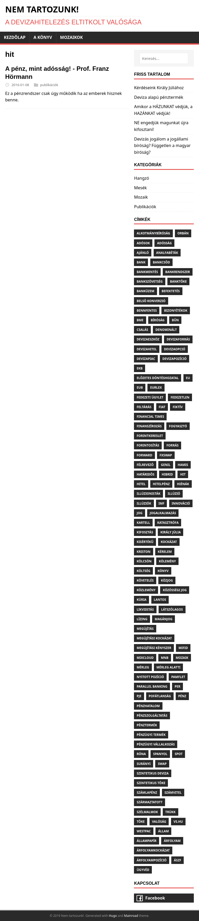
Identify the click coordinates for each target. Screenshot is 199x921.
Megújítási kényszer (154, 648)
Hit (183, 474)
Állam (163, 831)
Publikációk (145, 207)
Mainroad (131, 915)
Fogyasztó (178, 426)
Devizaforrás (178, 339)
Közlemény (146, 590)
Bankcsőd (161, 262)
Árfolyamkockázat (153, 850)
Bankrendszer (177, 272)
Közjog (167, 580)
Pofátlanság (160, 696)
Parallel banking (152, 686)
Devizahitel (147, 349)
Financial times (150, 416)
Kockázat (169, 542)
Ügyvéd (143, 870)
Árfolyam (172, 841)
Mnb (164, 657)
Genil (165, 465)
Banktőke (178, 281)
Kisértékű (145, 542)
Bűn (175, 320)
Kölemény (167, 561)
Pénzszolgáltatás (152, 715)
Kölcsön (144, 561)
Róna (141, 754)
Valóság (159, 821)
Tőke (141, 821)
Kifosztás (145, 532)
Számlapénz (147, 792)
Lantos (160, 599)
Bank (141, 262)
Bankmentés (147, 272)
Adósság (164, 243)
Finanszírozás (149, 426)
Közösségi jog (175, 590)
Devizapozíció (174, 359)
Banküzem (145, 291)
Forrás (172, 445)
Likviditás (145, 609)
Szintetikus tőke (151, 783)
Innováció (181, 503)
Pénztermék (147, 725)
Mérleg (143, 667)
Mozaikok (71, 37)
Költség (143, 571)
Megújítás (145, 628)
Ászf (177, 860)
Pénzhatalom (148, 706)
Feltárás (144, 407)
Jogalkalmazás (163, 513)
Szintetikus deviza (152, 773)
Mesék (140, 188)
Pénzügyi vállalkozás (156, 744)
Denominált (166, 329)
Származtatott (149, 802)
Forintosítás (148, 445)
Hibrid (167, 474)
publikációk (49, 84)
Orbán (183, 233)
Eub (140, 387)
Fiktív (178, 407)
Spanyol (160, 754)
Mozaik (141, 197)
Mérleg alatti (168, 667)
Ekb (140, 368)
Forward (144, 455)
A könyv (42, 37)
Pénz (182, 696)
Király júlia (170, 532)
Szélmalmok (147, 812)
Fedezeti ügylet (150, 397)
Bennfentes (147, 310)
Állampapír (147, 841)
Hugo (113, 915)
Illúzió (174, 493)
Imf (162, 503)
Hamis (183, 465)
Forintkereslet (150, 436)
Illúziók (144, 503)
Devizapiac (146, 359)
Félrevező (145, 465)
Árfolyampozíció (151, 860)
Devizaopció (174, 349)
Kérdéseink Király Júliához (159, 87)
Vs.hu (178, 821)
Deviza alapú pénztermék (158, 97)
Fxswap (166, 455)
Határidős (145, 474)
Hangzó (141, 178)
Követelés (145, 580)
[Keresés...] (164, 58)
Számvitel (173, 792)
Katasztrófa (168, 522)
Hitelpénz (161, 484)
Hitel (141, 484)
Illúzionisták (148, 493)
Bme (140, 320)
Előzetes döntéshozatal (158, 378)
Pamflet (178, 677)
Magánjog (163, 619)
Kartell (143, 522)
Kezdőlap (14, 37)
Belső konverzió (151, 301)
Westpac (144, 831)
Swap (162, 764)
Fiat (162, 407)
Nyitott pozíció (150, 677)
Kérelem (165, 551)
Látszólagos (172, 609)
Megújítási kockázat (154, 638)
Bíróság (158, 320)
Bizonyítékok (175, 310)
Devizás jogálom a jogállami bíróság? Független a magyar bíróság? (162, 145)
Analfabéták (167, 252)
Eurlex (156, 387)
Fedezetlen (179, 397)
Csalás (142, 329)
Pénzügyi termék (151, 734)
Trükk (170, 812)
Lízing (142, 619)
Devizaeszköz (148, 339)
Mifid (183, 648)
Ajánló (143, 252)
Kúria (141, 599)
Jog (139, 513)
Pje (139, 696)
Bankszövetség (149, 281)
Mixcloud (145, 657)
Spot (178, 754)
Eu (188, 378)
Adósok (143, 243)
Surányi (144, 764)
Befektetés (171, 291)
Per (177, 686)
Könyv (163, 571)
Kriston (143, 551)
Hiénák (183, 484)
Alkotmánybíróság (153, 233)
